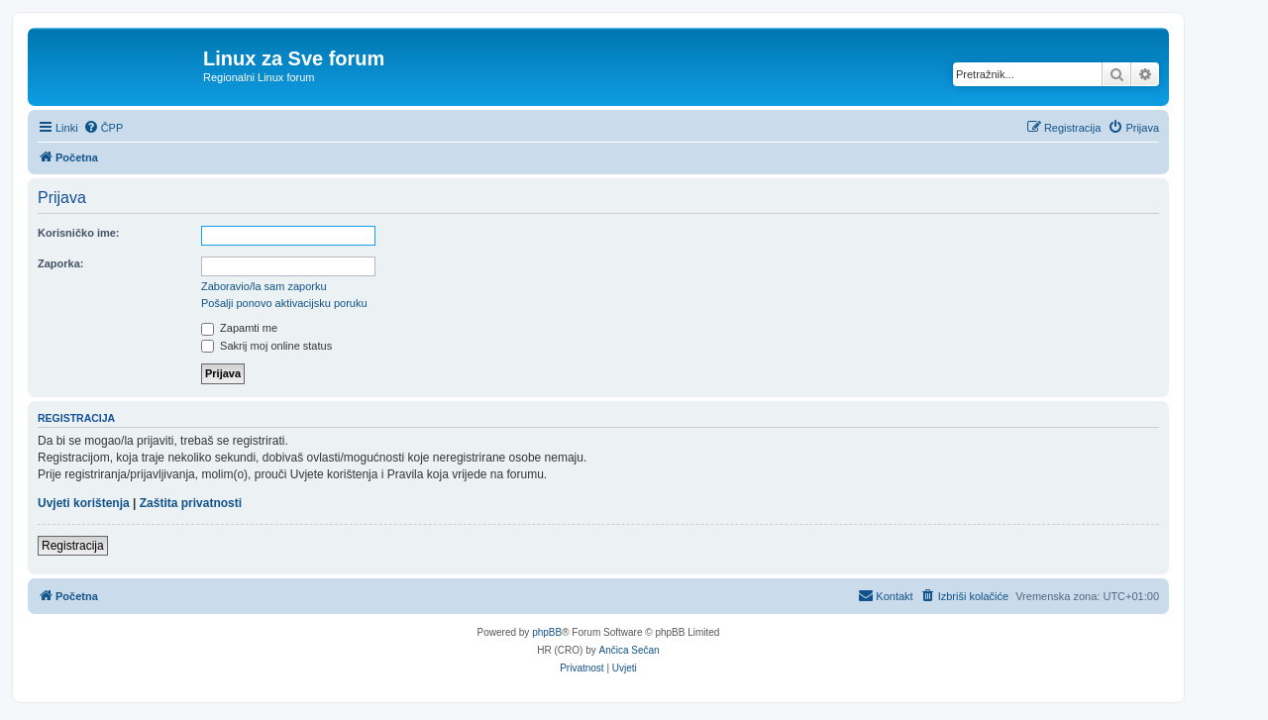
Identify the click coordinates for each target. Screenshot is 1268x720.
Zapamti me (239, 328)
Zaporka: (60, 263)
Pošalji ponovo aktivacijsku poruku (284, 303)
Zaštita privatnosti (191, 503)
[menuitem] (103, 128)
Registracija (73, 546)
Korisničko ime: (79, 233)
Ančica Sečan (629, 650)
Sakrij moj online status (266, 346)
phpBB (547, 632)
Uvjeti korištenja (84, 503)
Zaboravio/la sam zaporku (264, 286)
